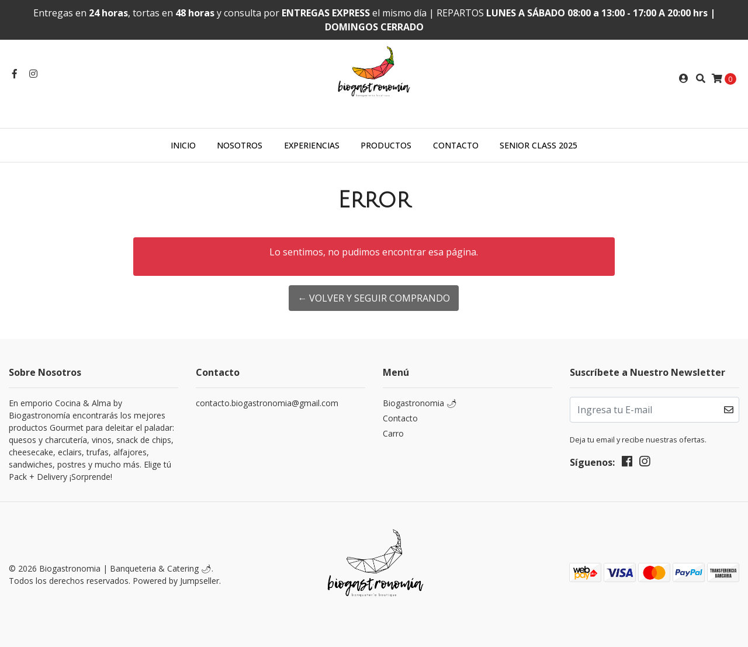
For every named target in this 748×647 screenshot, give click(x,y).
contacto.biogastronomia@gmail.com (267, 403)
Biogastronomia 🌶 (420, 403)
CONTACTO (456, 145)
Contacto (400, 418)
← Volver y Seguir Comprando (373, 298)
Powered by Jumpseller (176, 580)
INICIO (183, 145)
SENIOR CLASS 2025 (538, 145)
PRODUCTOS (386, 145)
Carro (393, 433)
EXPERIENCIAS (312, 145)
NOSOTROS (239, 145)
